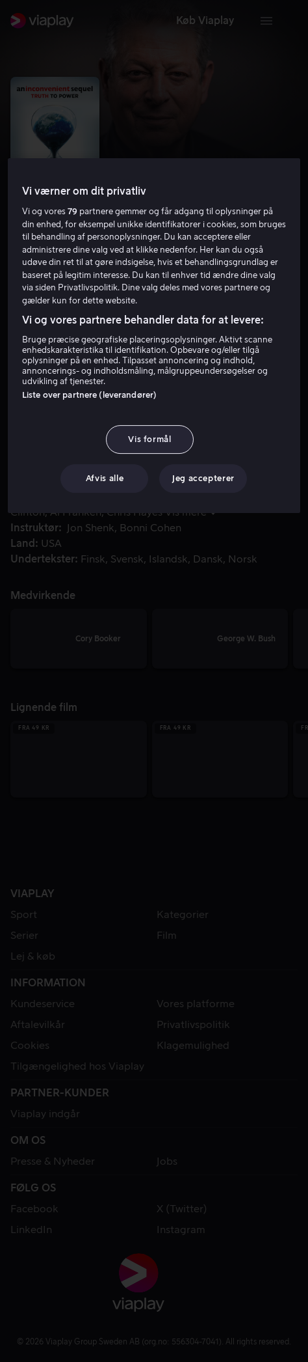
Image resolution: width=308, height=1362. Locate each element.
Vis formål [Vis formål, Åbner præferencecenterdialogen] (150, 439)
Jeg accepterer (203, 478)
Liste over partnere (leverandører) (89, 395)
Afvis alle (105, 478)
